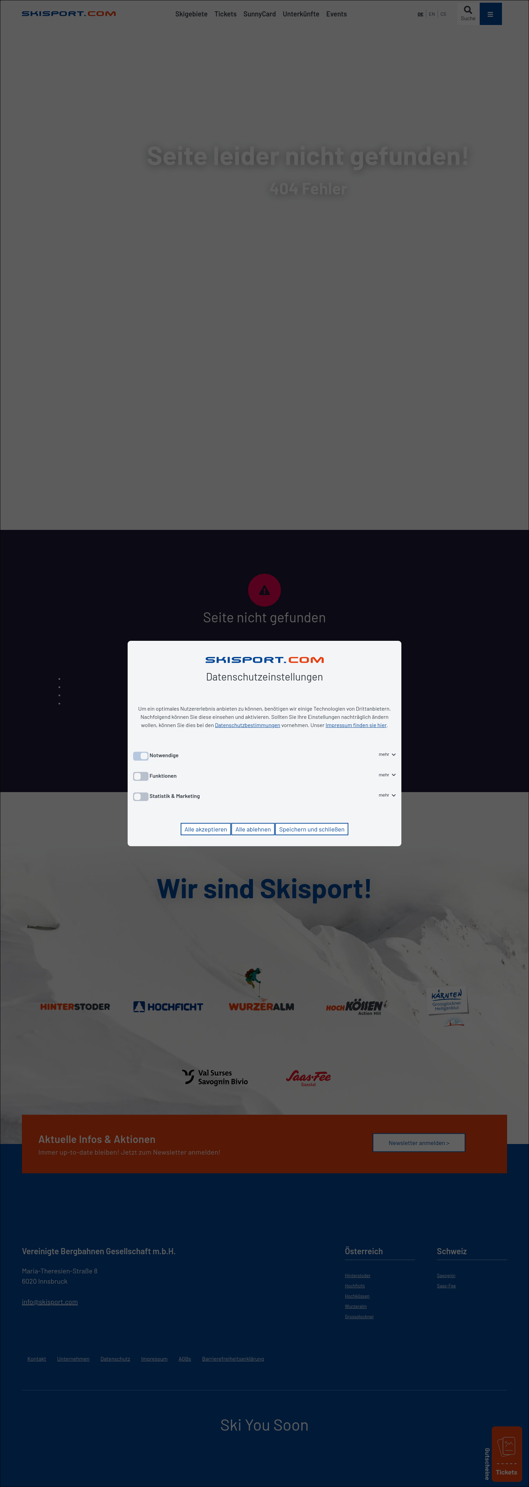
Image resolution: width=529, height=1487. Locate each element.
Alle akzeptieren (205, 829)
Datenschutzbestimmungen (247, 725)
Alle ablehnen (253, 829)
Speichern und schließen (312, 829)
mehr (387, 754)
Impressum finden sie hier (356, 725)
